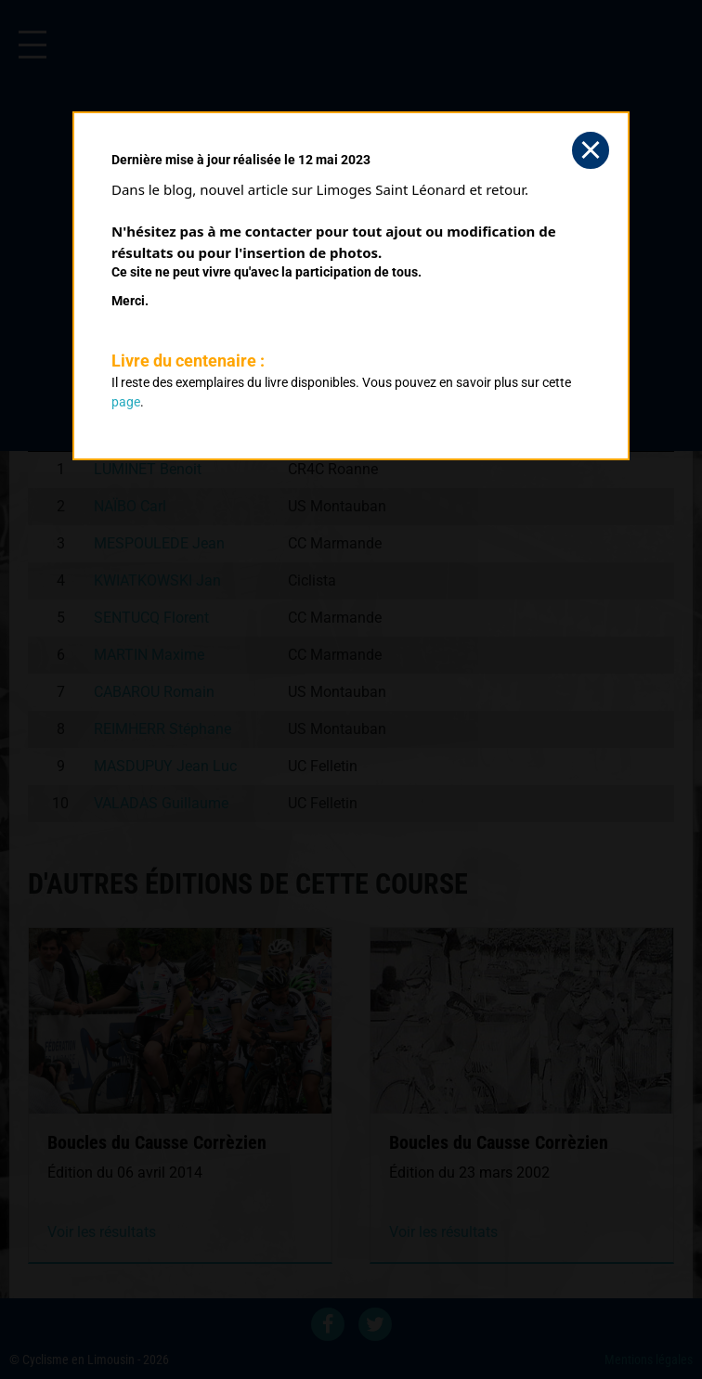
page (125, 401)
